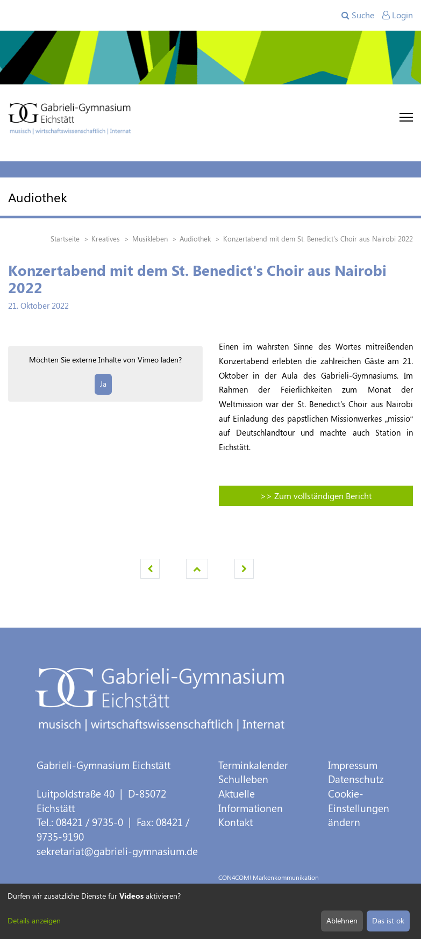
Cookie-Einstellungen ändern (358, 808)
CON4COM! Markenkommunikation (268, 877)
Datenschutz (356, 779)
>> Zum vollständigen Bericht (316, 495)
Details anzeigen (34, 920)
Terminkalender (253, 765)
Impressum (352, 765)
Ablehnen (342, 920)
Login (397, 14)
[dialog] (210, 911)
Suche (357, 14)
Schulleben (243, 779)
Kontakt (235, 822)
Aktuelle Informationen (250, 801)
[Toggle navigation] (406, 117)
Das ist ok (388, 920)
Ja (103, 384)
